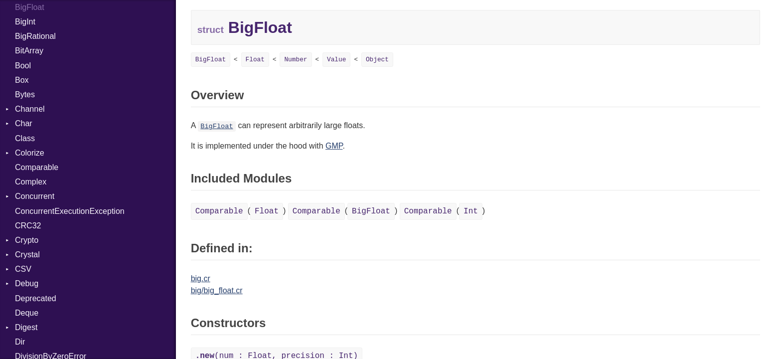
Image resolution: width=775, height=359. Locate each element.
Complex (30, 182)
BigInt (25, 21)
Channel (30, 109)
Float (255, 59)
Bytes (25, 94)
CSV (23, 269)
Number (295, 59)
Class (25, 138)
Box (22, 80)
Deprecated (35, 298)
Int (471, 211)
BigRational (35, 36)
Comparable (36, 167)
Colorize (29, 153)
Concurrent (34, 196)
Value (336, 59)
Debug (26, 283)
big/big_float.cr (217, 290)
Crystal (27, 254)
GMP (333, 146)
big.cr (200, 278)
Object (377, 59)
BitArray (29, 50)
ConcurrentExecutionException (70, 211)
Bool (23, 65)
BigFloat (210, 59)
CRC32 (28, 225)
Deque (26, 313)
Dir (20, 342)
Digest (26, 327)
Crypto (26, 240)
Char (23, 123)
